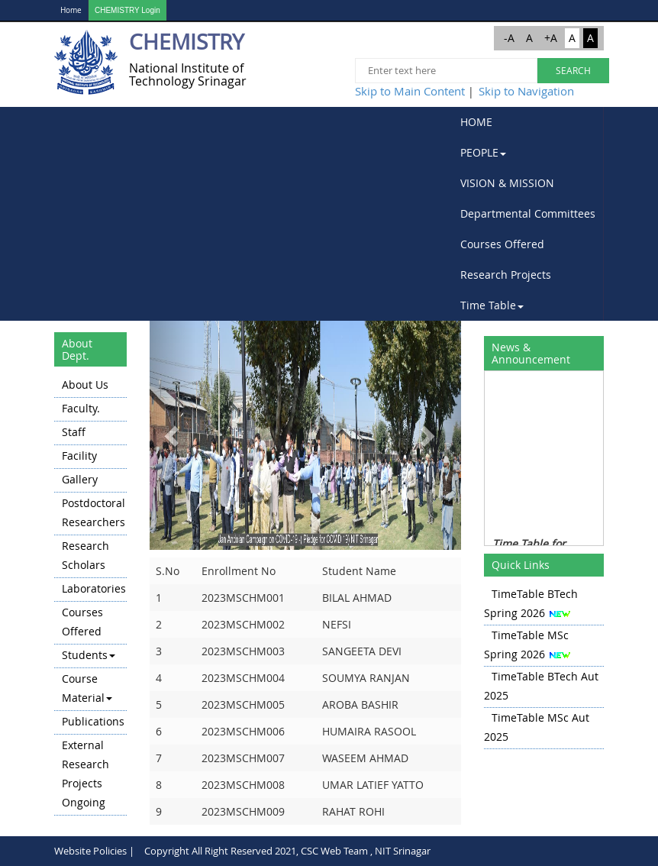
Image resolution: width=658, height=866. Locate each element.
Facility (79, 455)
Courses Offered (502, 244)
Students (88, 655)
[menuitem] (528, 122)
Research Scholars (85, 555)
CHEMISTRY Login (127, 10)
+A (550, 38)
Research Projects (505, 274)
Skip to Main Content (410, 91)
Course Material (87, 688)
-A (509, 38)
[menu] (90, 595)
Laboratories (94, 588)
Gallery (80, 479)
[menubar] (528, 214)
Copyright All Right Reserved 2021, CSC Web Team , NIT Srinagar (287, 851)
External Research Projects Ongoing (85, 773)
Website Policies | (94, 851)
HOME (476, 122)
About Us (85, 384)
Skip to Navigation (526, 91)
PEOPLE (483, 152)
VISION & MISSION (507, 183)
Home (71, 10)
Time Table (492, 305)
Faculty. (81, 408)
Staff (73, 432)
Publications (93, 721)
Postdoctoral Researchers (93, 512)
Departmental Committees (527, 213)
